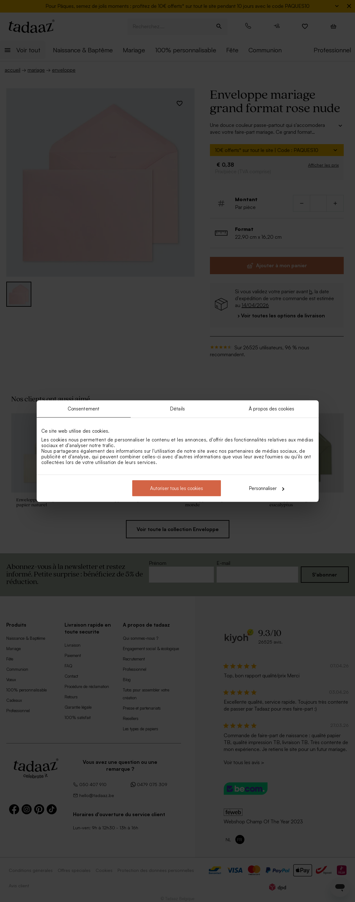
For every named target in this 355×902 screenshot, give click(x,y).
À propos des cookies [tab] (271, 408)
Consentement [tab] (83, 408)
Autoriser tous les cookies (176, 488)
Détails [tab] (177, 408)
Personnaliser (266, 488)
